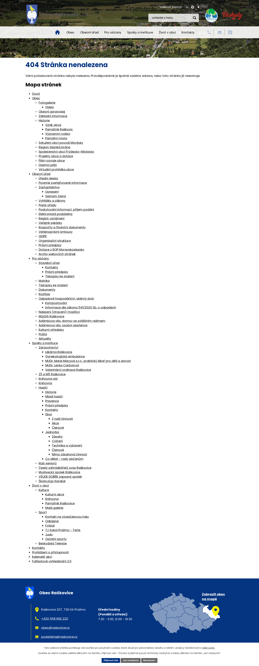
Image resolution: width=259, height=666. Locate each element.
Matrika (44, 281)
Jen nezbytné (130, 660)
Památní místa (56, 138)
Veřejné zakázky (50, 223)
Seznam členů (55, 196)
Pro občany (112, 32)
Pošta (43, 334)
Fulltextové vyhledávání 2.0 (51, 561)
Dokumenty (47, 290)
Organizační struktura (55, 241)
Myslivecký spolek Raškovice (59, 472)
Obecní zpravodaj (52, 111)
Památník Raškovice (60, 503)
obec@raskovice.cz (55, 628)
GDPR (43, 236)
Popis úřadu (47, 205)
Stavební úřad (49, 263)
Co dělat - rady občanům (64, 459)
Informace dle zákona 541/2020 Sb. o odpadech (80, 307)
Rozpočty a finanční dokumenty (62, 227)
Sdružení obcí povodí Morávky (61, 143)
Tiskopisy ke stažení (59, 276)
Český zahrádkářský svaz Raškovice (65, 468)
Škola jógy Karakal (52, 481)
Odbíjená (52, 521)
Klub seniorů (48, 463)
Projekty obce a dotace (56, 156)
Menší (187, 7)
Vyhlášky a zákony (52, 201)
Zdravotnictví (48, 347)
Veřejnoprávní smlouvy (56, 232)
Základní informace (53, 116)
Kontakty (188, 32)
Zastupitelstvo (49, 187)
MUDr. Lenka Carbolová (62, 365)
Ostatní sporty (56, 539)
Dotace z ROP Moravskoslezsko (61, 250)
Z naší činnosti (62, 419)
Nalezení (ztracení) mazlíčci (59, 312)
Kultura (44, 490)
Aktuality (45, 339)
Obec (70, 32)
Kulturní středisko (51, 330)
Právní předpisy (50, 245)
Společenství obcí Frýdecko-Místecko (66, 152)
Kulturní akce (54, 494)
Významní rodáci (57, 134)
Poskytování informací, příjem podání (66, 209)
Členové (58, 428)
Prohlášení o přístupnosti (50, 552)
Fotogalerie (47, 103)
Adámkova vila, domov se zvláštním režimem (72, 321)
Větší (198, 7)
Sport (43, 512)
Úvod (57, 32)
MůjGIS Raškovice (51, 316)
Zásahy (57, 436)
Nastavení (151, 660)
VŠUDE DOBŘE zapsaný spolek (60, 477)
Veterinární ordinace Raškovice (68, 370)
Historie (44, 120)
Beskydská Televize (53, 543)
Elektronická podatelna (55, 214)
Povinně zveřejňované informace (63, 183)
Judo (49, 534)
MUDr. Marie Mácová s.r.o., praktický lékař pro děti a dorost (88, 361)
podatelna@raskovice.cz (59, 637)
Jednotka (52, 432)
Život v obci (167, 32)
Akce (55, 423)
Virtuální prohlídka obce (56, 169)
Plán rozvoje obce (52, 160)
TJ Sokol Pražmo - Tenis (62, 530)
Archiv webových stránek (57, 254)
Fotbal (50, 526)
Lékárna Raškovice (58, 352)
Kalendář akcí (42, 557)
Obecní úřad (89, 32)
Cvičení (57, 441)
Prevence (52, 401)
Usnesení (52, 192)
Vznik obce (53, 125)
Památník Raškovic (59, 129)
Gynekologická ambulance (65, 356)
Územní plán (48, 165)
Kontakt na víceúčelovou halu (67, 517)
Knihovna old (48, 379)
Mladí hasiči (54, 396)
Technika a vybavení (67, 445)
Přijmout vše (109, 660)
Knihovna (45, 383)
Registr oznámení (51, 218)
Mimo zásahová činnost (69, 454)
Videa (49, 107)
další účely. (208, 647)
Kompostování (56, 303)
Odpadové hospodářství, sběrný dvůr (66, 298)
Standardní (192, 7)
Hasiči (43, 388)
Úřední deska (48, 178)
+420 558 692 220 (54, 619)
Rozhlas (44, 294)
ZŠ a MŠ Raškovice (52, 374)
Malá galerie (54, 508)
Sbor (48, 414)
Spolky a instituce (140, 32)
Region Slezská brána (54, 147)
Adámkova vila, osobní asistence (63, 325)
